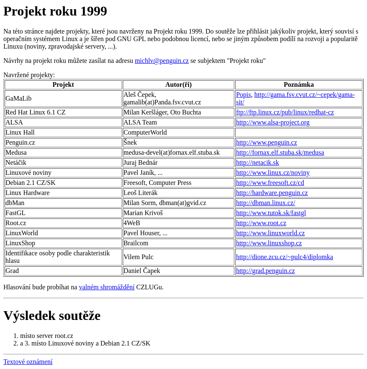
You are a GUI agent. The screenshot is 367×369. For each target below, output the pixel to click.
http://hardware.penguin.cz (272, 192)
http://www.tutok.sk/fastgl (271, 212)
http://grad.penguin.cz (265, 270)
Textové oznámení (28, 361)
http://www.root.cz (261, 222)
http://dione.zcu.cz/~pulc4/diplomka (284, 256)
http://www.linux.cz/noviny (273, 172)
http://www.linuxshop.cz (269, 243)
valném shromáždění (106, 287)
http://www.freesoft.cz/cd (270, 182)
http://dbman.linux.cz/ (265, 202)
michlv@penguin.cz (162, 60)
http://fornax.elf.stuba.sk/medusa (280, 152)
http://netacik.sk (257, 162)
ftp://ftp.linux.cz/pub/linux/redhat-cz (285, 112)
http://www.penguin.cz (266, 142)
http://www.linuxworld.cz (270, 232)
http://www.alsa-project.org (273, 122)
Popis (243, 94)
